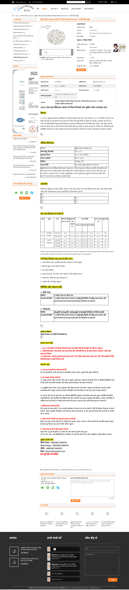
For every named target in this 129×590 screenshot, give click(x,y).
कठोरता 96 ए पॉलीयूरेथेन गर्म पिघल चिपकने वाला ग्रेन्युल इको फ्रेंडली (47, 523)
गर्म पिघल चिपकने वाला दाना (26, 16)
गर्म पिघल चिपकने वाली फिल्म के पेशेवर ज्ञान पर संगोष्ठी (30, 559)
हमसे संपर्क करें (89, 9)
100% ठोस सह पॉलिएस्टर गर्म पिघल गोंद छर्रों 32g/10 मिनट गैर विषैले (61, 523)
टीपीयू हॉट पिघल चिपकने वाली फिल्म (21, 26)
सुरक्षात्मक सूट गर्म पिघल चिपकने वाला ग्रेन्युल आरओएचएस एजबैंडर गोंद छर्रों (77, 524)
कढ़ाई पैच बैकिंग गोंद (18, 32)
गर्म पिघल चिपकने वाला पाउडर (20, 54)
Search (88, 2)
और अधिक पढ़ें (24, 553)
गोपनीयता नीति (32, 588)
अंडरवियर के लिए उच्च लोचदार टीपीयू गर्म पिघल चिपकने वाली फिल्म (31, 548)
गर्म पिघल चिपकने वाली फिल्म (20, 23)
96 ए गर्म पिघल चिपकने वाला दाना (84, 470)
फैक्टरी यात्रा (64, 9)
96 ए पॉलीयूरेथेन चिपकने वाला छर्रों (67, 470)
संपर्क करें (82, 70)
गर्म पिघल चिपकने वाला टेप (19, 44)
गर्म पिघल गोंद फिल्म (18, 47)
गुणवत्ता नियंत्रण (76, 9)
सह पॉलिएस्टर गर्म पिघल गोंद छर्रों (50, 470)
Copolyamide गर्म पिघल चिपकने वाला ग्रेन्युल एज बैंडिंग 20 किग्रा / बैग (92, 523)
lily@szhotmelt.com (20, 2)
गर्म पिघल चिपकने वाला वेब (19, 51)
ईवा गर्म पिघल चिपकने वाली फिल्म (21, 41)
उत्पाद (44, 9)
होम (38, 9)
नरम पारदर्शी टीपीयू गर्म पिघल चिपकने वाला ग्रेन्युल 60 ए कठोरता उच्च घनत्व (108, 523)
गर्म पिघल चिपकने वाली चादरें (20, 29)
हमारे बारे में (54, 9)
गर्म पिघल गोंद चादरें (17, 60)
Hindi (115, 2)
